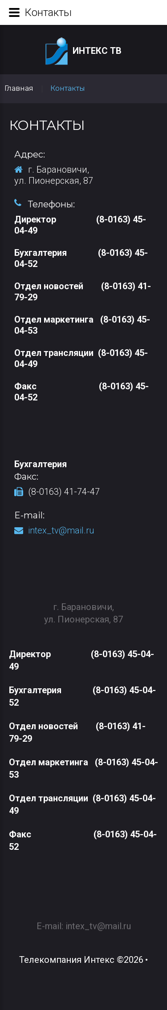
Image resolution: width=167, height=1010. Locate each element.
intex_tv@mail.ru (61, 530)
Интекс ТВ (83, 51)
